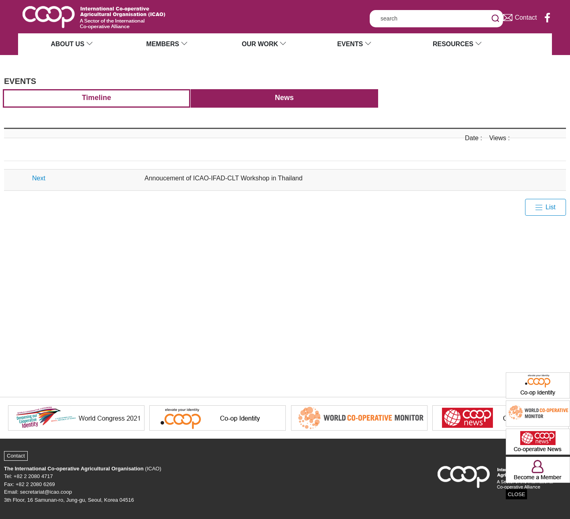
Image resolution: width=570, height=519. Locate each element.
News (284, 98)
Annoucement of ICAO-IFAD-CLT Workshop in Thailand (224, 178)
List (551, 207)
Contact (16, 456)
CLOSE (516, 494)
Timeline (96, 98)
